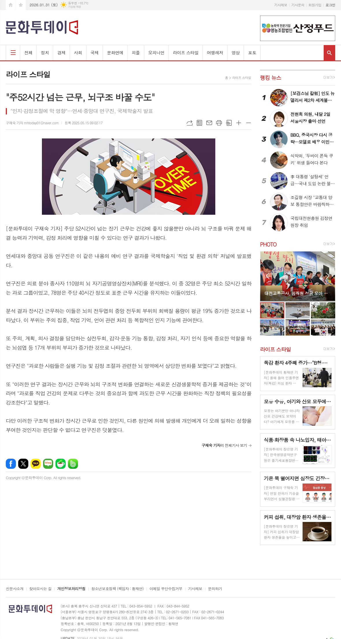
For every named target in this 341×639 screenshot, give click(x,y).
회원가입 (314, 4)
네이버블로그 (48, 464)
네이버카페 (60, 464)
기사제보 (280, 4)
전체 (28, 52)
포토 (252, 52)
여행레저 (215, 52)
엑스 (23, 464)
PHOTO (268, 244)
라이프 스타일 (186, 52)
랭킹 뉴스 (270, 77)
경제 (61, 52)
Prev (267, 276)
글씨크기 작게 (248, 123)
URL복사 (189, 123)
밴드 (73, 464)
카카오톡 (36, 464)
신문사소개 (14, 589)
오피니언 (156, 52)
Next (328, 276)
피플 (135, 52)
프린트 (219, 123)
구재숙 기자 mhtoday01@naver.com (32, 122)
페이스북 (11, 464)
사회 (78, 52)
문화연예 (115, 52)
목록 (199, 123)
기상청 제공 (74, 7)
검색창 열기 (329, 52)
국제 (94, 52)
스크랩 (229, 123)
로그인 (330, 4)
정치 (45, 52)
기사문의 (297, 4)
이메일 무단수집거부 (165, 589)
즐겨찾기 (21, 5)
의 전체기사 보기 (224, 445)
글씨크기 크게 (239, 123)
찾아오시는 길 (40, 589)
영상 (235, 52)
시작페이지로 (11, 5)
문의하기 (215, 589)
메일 (209, 123)
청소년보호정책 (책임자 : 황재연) (117, 589)
